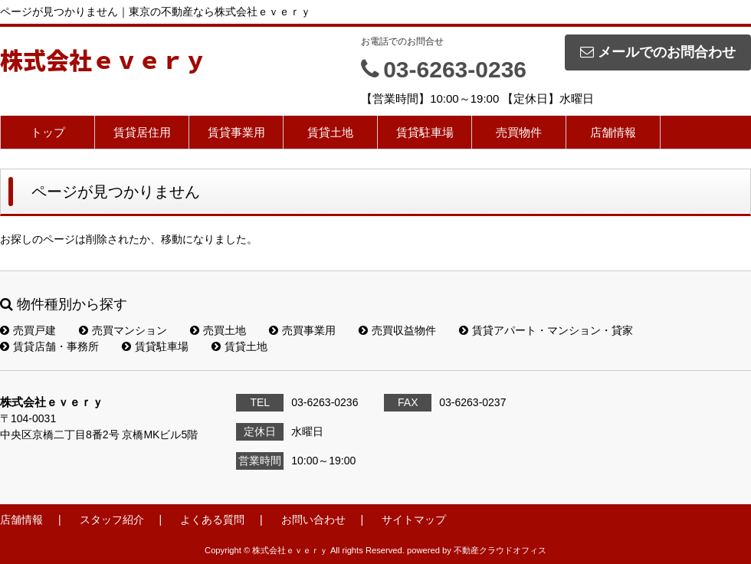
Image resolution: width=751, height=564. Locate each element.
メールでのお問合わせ (658, 52)
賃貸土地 (330, 132)
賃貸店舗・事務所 (49, 346)
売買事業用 (302, 330)
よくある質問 (212, 519)
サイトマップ (414, 519)
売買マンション (123, 330)
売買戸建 (28, 330)
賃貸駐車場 (425, 132)
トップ (48, 132)
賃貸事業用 (236, 132)
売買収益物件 (397, 330)
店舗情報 (613, 132)
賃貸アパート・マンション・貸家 (546, 330)
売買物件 (519, 132)
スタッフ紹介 (112, 519)
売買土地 (218, 330)
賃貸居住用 (142, 132)
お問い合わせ (313, 519)
